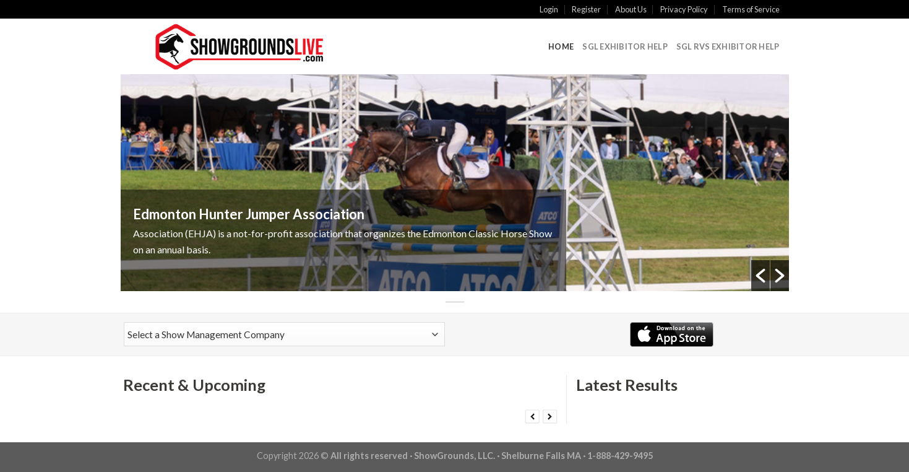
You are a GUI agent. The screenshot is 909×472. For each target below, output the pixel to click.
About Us (631, 9)
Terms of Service (751, 9)
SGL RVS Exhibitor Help (728, 46)
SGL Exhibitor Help (625, 46)
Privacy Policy (684, 9)
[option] (455, 182)
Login (549, 9)
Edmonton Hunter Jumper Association (248, 214)
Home (561, 46)
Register (586, 9)
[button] (760, 275)
